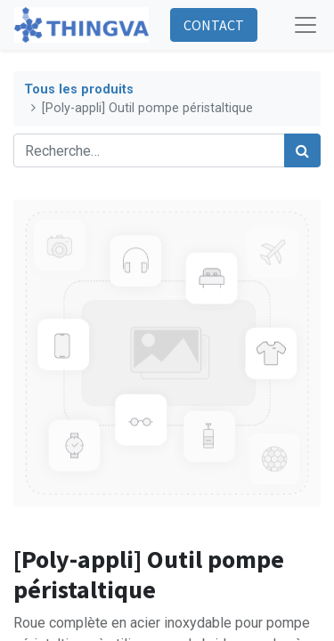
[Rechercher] (302, 150)
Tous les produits (79, 89)
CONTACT (213, 25)
